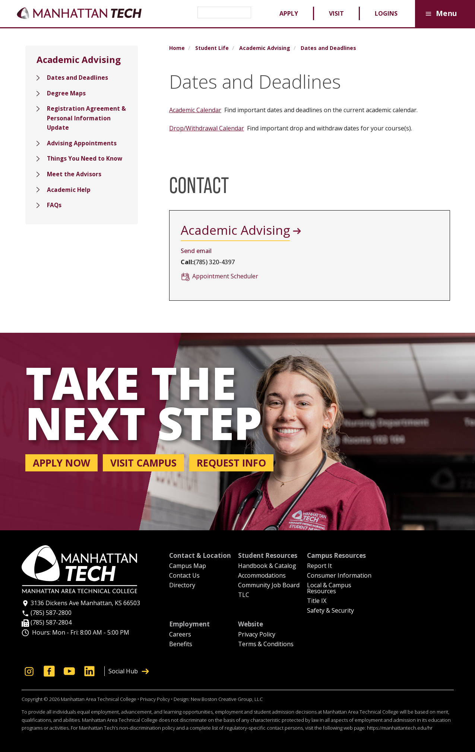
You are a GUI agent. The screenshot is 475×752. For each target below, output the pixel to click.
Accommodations (262, 575)
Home (177, 48)
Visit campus (143, 463)
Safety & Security (330, 610)
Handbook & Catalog (267, 566)
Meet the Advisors (74, 177)
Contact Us (184, 575)
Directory (182, 585)
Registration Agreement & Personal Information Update (84, 119)
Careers (180, 634)
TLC (243, 595)
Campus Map (187, 566)
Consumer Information (339, 575)
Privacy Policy (256, 634)
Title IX (316, 601)
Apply (288, 13)
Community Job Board (269, 585)
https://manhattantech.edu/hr (400, 727)
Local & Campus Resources (329, 588)
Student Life (212, 48)
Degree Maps (66, 93)
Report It (319, 566)
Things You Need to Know (85, 161)
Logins (386, 13)
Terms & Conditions (266, 644)
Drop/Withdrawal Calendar (206, 128)
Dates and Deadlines (77, 78)
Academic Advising (264, 48)
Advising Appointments (82, 145)
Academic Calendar (195, 110)
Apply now (61, 463)
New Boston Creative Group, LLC (227, 699)
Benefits (180, 644)
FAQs (54, 208)
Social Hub (128, 671)
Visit (336, 13)
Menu (440, 14)
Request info (231, 463)
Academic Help (69, 192)
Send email (196, 251)
